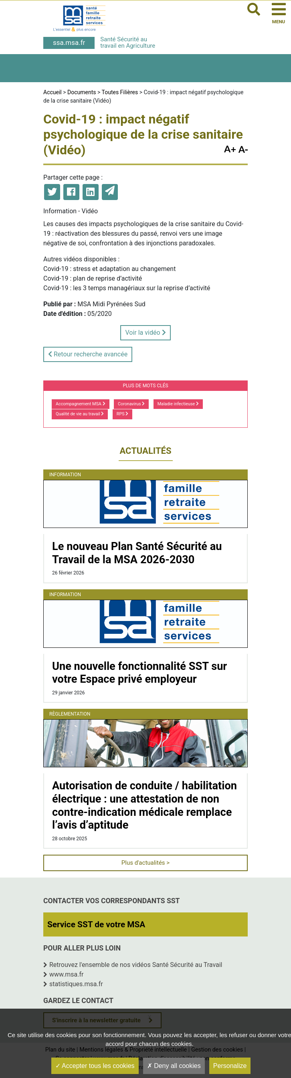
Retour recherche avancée (87, 354)
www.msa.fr (66, 974)
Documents (81, 92)
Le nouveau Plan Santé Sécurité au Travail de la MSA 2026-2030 (137, 553)
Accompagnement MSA (80, 404)
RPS (123, 414)
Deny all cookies (174, 1065)
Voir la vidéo (145, 332)
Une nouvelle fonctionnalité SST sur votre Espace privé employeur (139, 673)
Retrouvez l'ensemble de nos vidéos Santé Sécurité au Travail (135, 965)
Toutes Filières (120, 92)
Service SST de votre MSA (96, 924)
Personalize (230, 1065)
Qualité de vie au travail (80, 414)
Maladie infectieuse (178, 404)
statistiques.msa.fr (76, 984)
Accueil (52, 92)
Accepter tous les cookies (95, 1065)
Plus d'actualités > (145, 862)
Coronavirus (131, 404)
